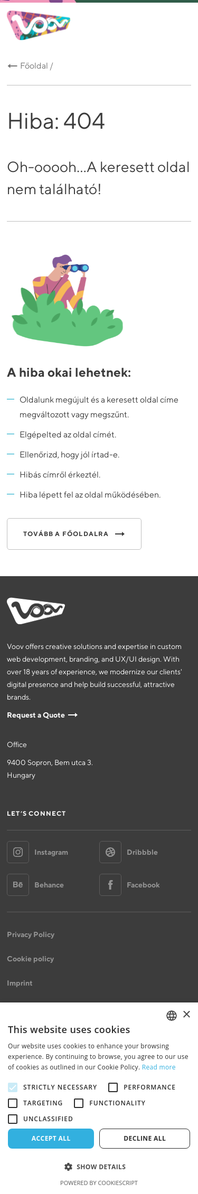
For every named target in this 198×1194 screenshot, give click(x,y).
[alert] (99, 1098)
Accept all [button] (51, 1138)
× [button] (186, 1015)
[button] (99, 1167)
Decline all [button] (145, 1138)
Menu (179, 25)
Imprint (20, 983)
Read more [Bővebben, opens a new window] (159, 1067)
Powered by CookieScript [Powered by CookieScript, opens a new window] (99, 1183)
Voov (38, 25)
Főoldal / (36, 66)
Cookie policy (30, 958)
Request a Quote (36, 715)
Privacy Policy (30, 934)
